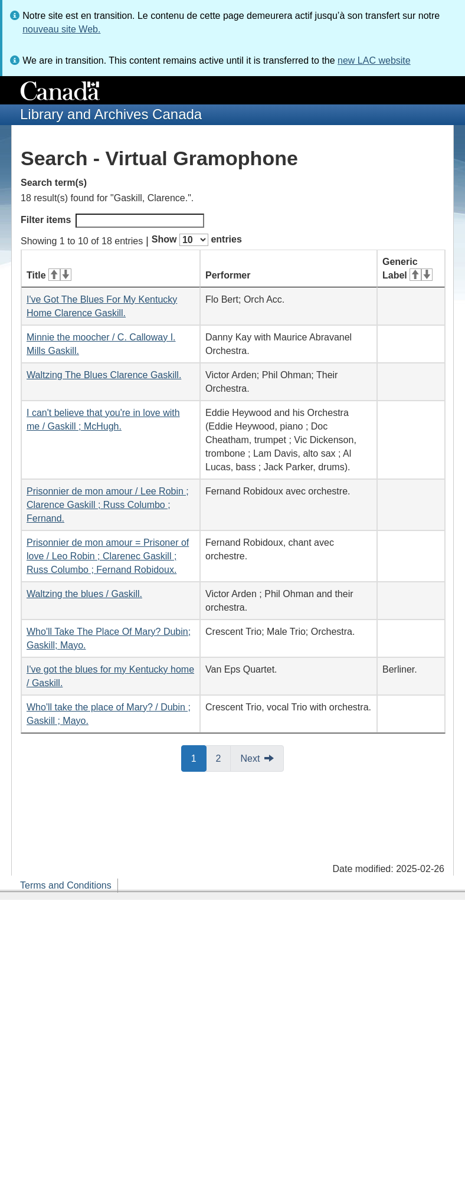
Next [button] (250, 758)
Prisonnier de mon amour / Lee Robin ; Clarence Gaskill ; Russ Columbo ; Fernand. (108, 504)
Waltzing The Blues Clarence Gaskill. (104, 375)
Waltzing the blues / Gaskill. (84, 594)
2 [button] (223, 757)
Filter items (112, 221)
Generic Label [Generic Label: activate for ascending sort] (407, 268)
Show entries (197, 240)
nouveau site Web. (61, 29)
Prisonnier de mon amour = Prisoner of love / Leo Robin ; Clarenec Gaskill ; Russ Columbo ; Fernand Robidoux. (108, 556)
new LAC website (374, 60)
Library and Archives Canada (111, 114)
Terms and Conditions (66, 885)
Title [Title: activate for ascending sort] (49, 275)
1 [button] (199, 757)
